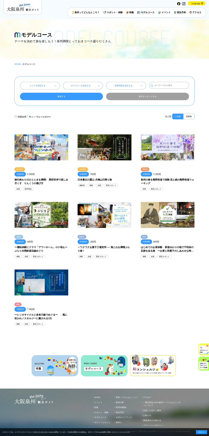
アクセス (196, 12)
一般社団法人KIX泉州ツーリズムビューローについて (162, 404)
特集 (130, 12)
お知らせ (147, 415)
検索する (61, 96)
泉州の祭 (120, 402)
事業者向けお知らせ (152, 420)
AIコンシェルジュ (102, 422)
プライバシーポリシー (153, 425)
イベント (164, 12)
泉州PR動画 (121, 407)
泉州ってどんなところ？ (85, 12)
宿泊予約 (180, 12)
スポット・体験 (113, 12)
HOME (18, 64)
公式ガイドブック (124, 417)
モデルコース (145, 12)
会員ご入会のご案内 (152, 410)
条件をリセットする (148, 96)
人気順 (178, 116)
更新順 (189, 116)
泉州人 (119, 422)
